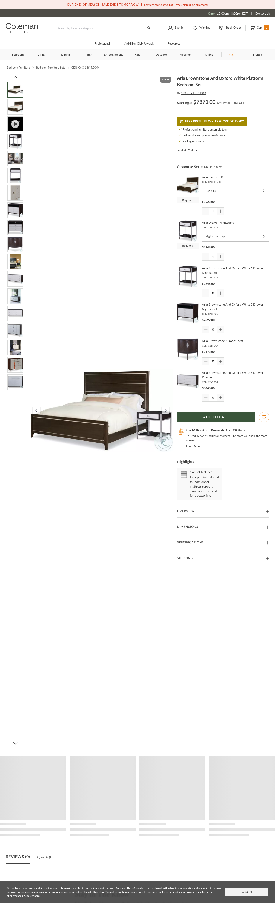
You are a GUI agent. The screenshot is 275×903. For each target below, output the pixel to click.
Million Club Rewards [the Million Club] (139, 43)
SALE (233, 55)
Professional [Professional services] (102, 43)
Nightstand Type (236, 236)
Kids (137, 54)
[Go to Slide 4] (15, 141)
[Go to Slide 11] (15, 261)
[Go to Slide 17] (15, 365)
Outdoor (161, 54)
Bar (89, 54)
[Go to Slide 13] (15, 296)
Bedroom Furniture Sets (50, 67)
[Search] (104, 28)
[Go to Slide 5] (15, 158)
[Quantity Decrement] (205, 211)
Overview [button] (186, 511)
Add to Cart (216, 417)
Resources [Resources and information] (174, 43)
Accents (185, 54)
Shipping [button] (185, 558)
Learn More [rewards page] (193, 446)
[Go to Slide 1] (15, 89)
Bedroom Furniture (18, 67)
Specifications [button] (190, 542)
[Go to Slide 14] (15, 313)
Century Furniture (193, 92)
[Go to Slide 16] (15, 347)
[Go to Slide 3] (15, 124)
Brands (257, 54)
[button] (176, 28)
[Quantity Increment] (220, 211)
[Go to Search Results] (148, 28)
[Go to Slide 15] (15, 330)
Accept (247, 892)
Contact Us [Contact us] (262, 13)
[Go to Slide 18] (15, 382)
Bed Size (236, 191)
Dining (65, 54)
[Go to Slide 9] (15, 227)
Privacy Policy (193, 892)
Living (41, 54)
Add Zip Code (188, 150)
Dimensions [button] (187, 526)
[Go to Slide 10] (15, 244)
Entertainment (113, 54)
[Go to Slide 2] (15, 107)
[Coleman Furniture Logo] (22, 32)
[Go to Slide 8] (15, 210)
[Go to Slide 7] (15, 193)
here (37, 895)
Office (209, 54)
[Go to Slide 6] (15, 175)
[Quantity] (213, 211)
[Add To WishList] (264, 417)
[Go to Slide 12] (15, 279)
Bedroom (18, 54)
